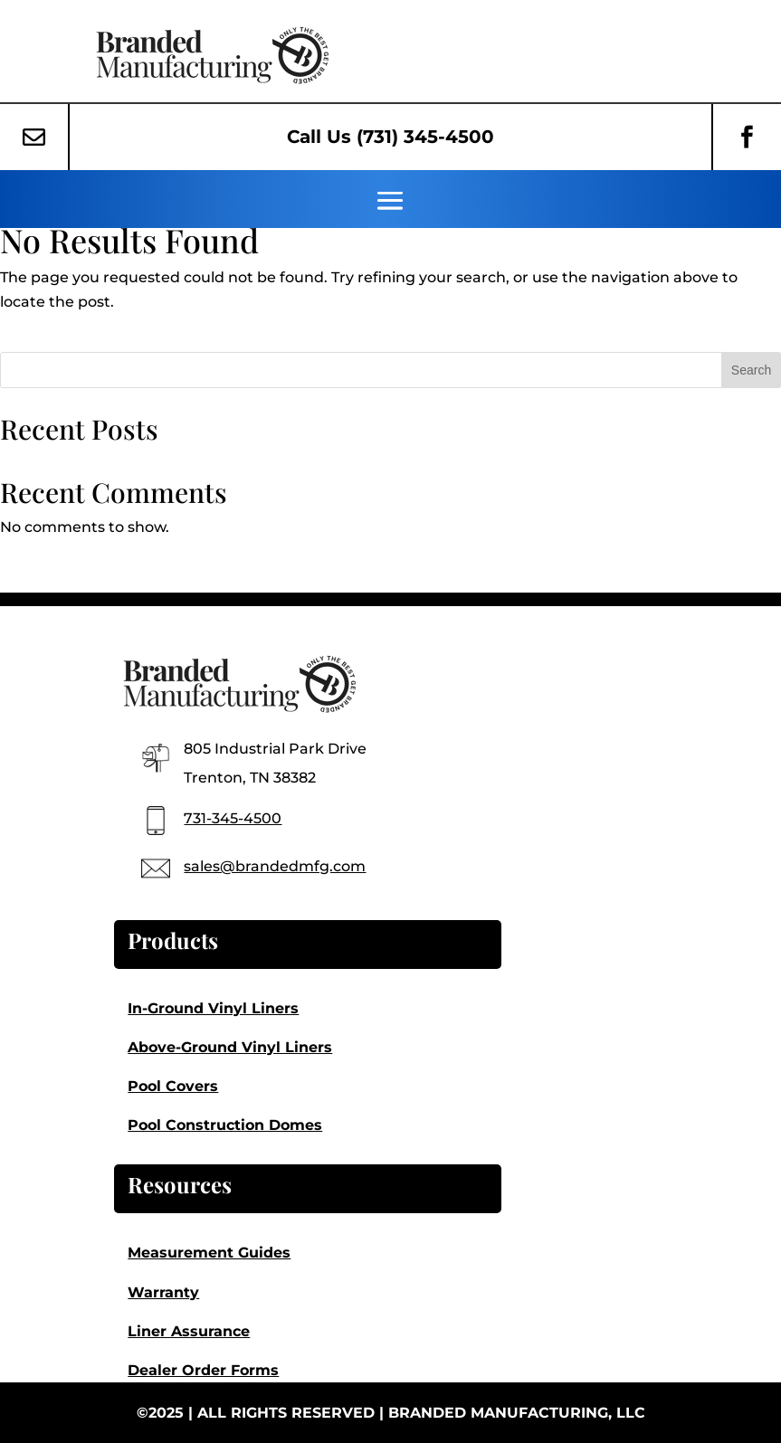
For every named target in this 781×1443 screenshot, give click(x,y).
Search (751, 370)
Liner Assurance (189, 1331)
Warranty (163, 1292)
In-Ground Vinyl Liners (213, 1008)
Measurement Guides (209, 1252)
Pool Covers (173, 1086)
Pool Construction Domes (225, 1125)
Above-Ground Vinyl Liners (230, 1047)
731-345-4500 (232, 818)
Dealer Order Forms (203, 1370)
